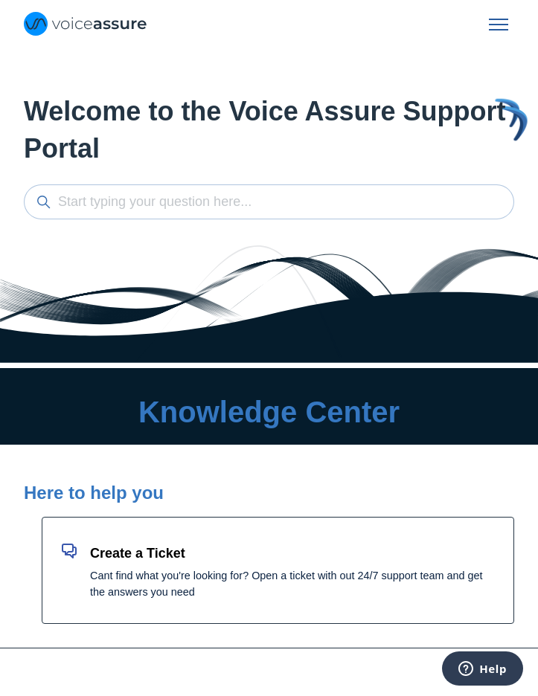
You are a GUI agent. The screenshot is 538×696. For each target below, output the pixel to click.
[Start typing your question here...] (269, 201)
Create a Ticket (137, 553)
